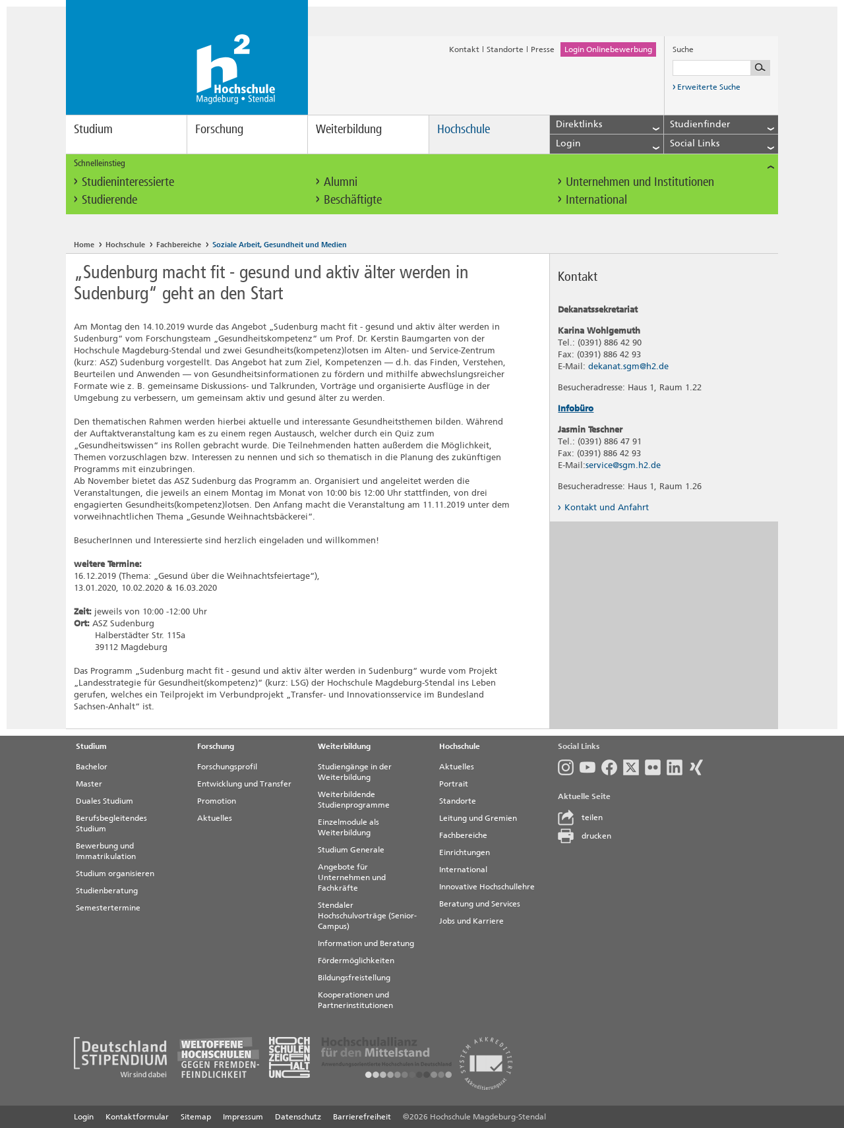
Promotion (216, 801)
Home (84, 245)
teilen (580, 817)
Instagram (566, 767)
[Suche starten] (760, 68)
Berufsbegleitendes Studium (111, 823)
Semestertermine (108, 907)
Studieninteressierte (128, 181)
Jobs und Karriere (471, 921)
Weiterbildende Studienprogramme (354, 800)
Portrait (453, 783)
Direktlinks (607, 125)
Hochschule (463, 128)
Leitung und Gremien (478, 818)
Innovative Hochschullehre (487, 886)
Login (607, 144)
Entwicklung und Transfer (244, 783)
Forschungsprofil (227, 766)
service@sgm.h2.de (623, 465)
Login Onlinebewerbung (608, 49)
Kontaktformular (137, 1116)
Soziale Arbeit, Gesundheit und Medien (279, 245)
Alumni (340, 181)
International (596, 199)
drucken (584, 836)
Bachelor (91, 766)
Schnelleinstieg (424, 163)
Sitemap (196, 1116)
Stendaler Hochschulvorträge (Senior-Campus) (367, 916)
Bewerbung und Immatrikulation (106, 851)
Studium (93, 128)
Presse (543, 49)
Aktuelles (214, 818)
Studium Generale (351, 849)
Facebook (609, 767)
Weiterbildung (349, 128)
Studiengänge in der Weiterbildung (355, 772)
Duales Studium (104, 801)
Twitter (631, 767)
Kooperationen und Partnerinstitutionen (355, 1000)
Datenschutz (298, 1116)
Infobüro (575, 408)
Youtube (587, 767)
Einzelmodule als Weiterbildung (348, 827)
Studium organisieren (115, 873)
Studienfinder (722, 125)
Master (89, 783)
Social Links (722, 144)
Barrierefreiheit (362, 1116)
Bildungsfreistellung (354, 977)
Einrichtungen (464, 852)
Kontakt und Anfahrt (603, 507)
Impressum (243, 1116)
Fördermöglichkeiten (356, 960)
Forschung (219, 128)
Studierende (109, 199)
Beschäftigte (353, 199)
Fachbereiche (178, 245)
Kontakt (464, 49)
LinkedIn (674, 767)
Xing (696, 767)
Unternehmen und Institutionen (640, 181)
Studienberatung (107, 890)
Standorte (505, 49)
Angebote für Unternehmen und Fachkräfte (352, 877)
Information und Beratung (366, 943)
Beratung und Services (479, 903)
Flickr (653, 767)
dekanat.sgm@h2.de (628, 366)
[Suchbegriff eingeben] (721, 68)
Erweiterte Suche (706, 89)
